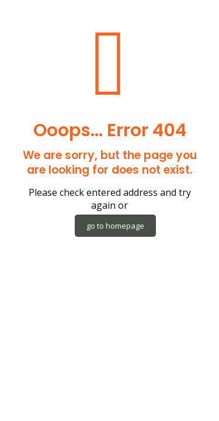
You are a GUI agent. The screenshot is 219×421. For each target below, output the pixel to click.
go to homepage (115, 225)
